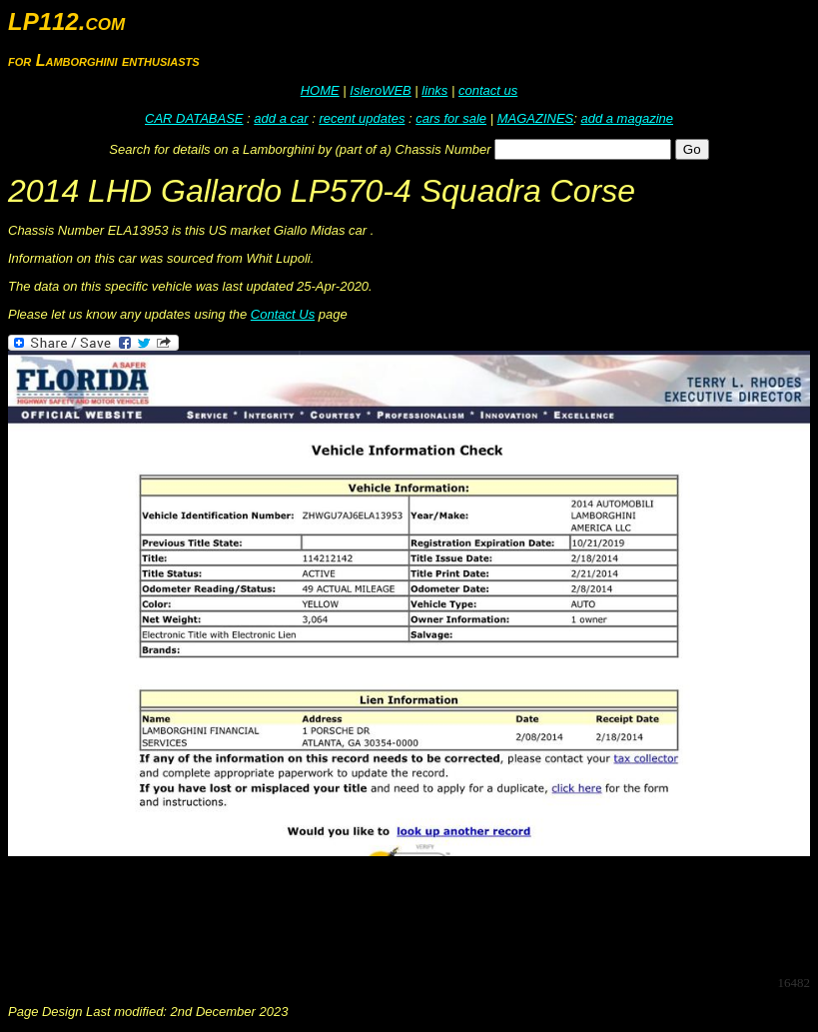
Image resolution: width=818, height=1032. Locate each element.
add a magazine (626, 118)
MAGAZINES (535, 118)
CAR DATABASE (194, 118)
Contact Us (283, 314)
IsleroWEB (380, 90)
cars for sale (450, 118)
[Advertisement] (371, 914)
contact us (487, 90)
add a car (281, 118)
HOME (320, 90)
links (434, 90)
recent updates (362, 118)
